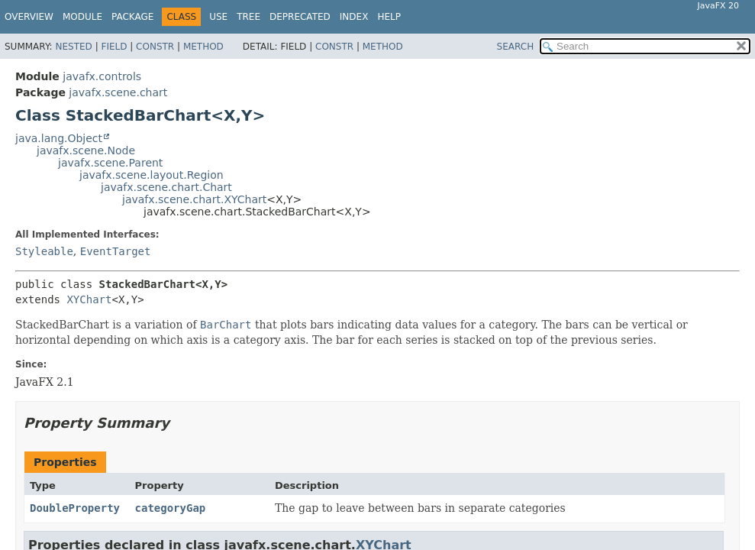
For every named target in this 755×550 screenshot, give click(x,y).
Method (203, 46)
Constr (155, 46)
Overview (29, 16)
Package (132, 16)
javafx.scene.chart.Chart (166, 187)
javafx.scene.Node (86, 150)
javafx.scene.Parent (110, 163)
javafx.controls (102, 76)
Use (218, 16)
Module (82, 16)
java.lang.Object (58, 138)
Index (354, 16)
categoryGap (170, 508)
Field (114, 46)
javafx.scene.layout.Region (151, 175)
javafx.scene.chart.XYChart (194, 199)
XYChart (88, 299)
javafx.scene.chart (118, 92)
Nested (73, 46)
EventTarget (115, 251)
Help (389, 16)
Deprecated (300, 16)
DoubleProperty (75, 508)
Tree (248, 16)
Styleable (44, 251)
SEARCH (515, 46)
